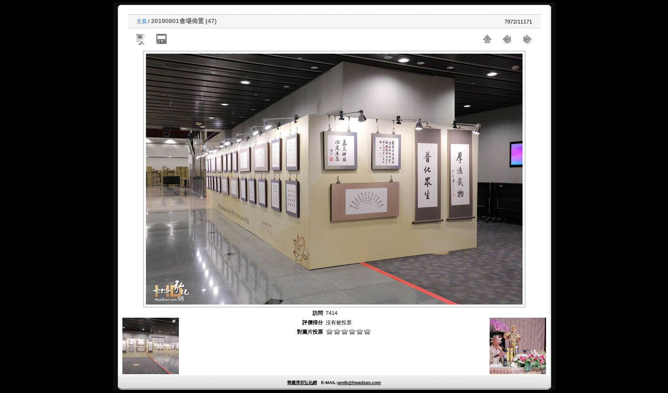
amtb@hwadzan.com (359, 382)
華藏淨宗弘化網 (302, 382)
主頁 (142, 21)
